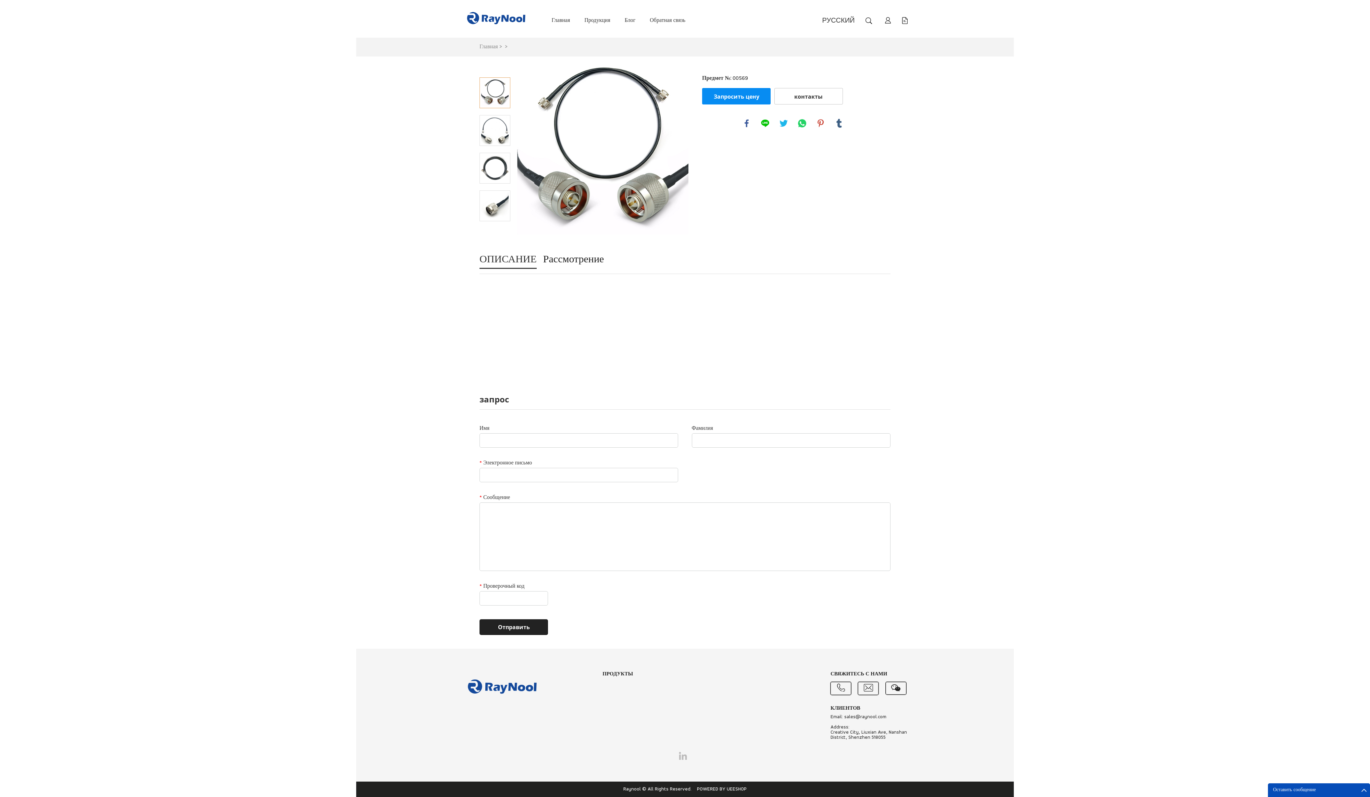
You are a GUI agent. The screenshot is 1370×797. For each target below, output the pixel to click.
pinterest (820, 123)
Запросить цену (736, 96)
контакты (808, 96)
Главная (561, 20)
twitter (784, 123)
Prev (495, 68)
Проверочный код (502, 586)
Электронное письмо (506, 463)
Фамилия (702, 428)
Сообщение (495, 497)
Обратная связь (667, 20)
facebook (747, 123)
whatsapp (802, 123)
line (765, 123)
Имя (484, 428)
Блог (630, 20)
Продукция (597, 20)
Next (495, 231)
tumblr (839, 123)
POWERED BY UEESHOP (722, 789)
